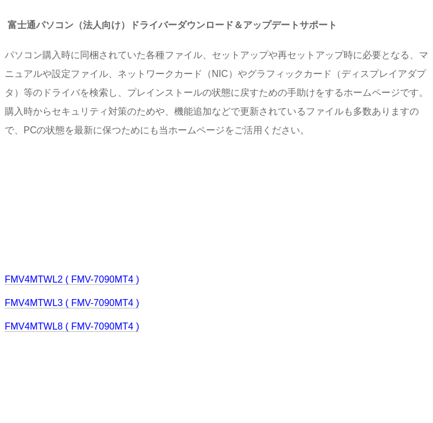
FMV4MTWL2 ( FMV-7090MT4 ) (72, 279)
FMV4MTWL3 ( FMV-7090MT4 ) (72, 303)
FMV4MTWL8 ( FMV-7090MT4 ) (72, 326)
